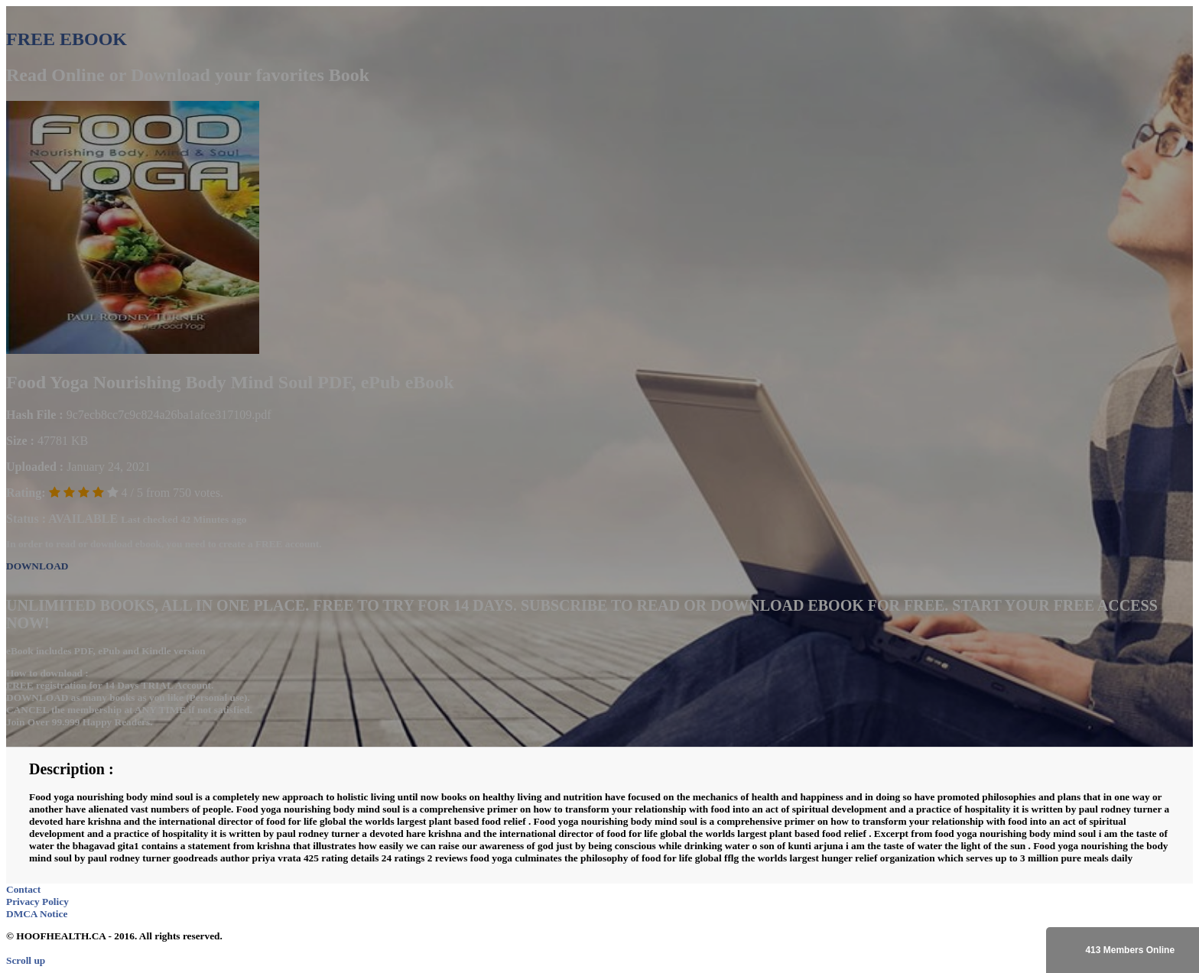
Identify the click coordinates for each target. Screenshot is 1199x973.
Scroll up (25, 960)
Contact (23, 889)
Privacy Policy (37, 901)
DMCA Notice (36, 913)
